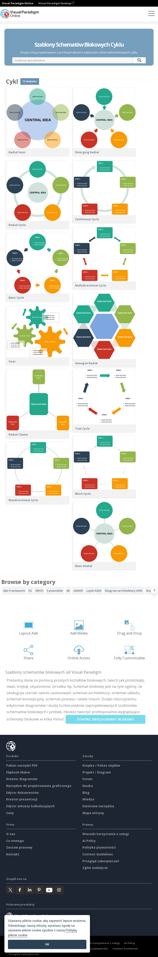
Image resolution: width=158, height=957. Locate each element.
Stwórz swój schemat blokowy (107, 719)
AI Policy (89, 841)
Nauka (87, 786)
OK (47, 944)
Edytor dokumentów (22, 792)
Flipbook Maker (18, 772)
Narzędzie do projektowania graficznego (38, 786)
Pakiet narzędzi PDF (22, 765)
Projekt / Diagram (96, 772)
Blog (85, 792)
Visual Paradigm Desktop (56, 3)
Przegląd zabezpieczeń (100, 861)
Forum (87, 779)
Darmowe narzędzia (98, 806)
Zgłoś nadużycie (95, 868)
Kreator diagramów (21, 779)
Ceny (10, 813)
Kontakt (12, 854)
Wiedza (88, 799)
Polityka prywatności (99, 847)
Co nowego (15, 841)
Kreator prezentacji (21, 799)
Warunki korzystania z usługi (105, 834)
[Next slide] (154, 591)
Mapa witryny (93, 813)
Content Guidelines (97, 854)
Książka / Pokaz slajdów (101, 765)
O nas (10, 834)
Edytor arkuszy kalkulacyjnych (30, 806)
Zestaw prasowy (19, 847)
